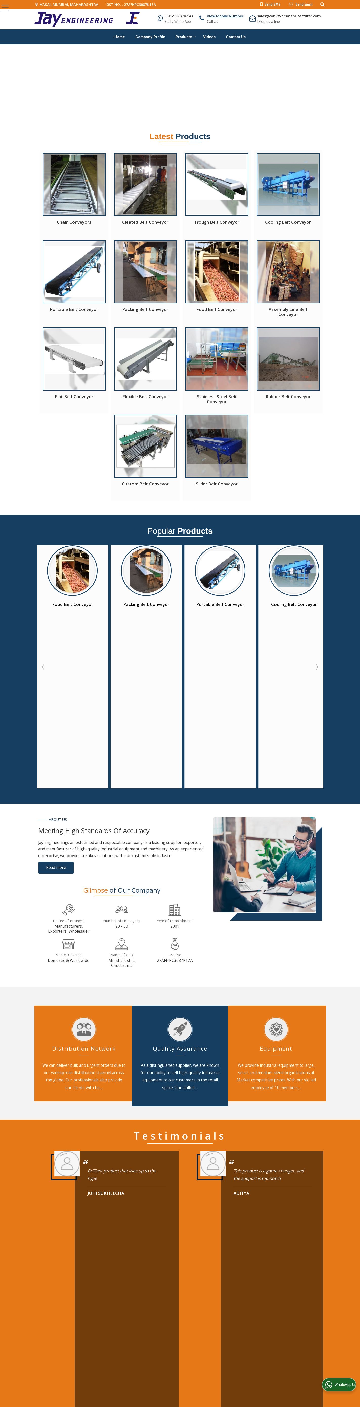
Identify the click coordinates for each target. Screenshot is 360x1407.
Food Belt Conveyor (216, 309)
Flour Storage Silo (287, 1272)
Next (317, 581)
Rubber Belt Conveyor (288, 396)
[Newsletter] (216, 1220)
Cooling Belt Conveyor (288, 222)
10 (205, 1052)
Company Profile (150, 37)
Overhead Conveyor (237, 1272)
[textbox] (186, 1096)
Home (119, 37)
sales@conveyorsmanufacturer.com (289, 16)
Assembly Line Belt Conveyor (288, 311)
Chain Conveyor (234, 1256)
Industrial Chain (285, 1256)
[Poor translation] (18, 1359)
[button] (225, 16)
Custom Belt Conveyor (145, 484)
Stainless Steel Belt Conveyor (217, 399)
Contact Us (236, 37)
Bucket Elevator (234, 1264)
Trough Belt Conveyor (216, 222)
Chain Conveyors (74, 222)
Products (186, 37)
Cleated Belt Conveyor (145, 222)
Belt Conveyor (232, 1248)
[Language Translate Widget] (196, 1307)
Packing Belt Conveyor (145, 309)
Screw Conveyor (286, 1264)
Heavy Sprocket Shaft (238, 1280)
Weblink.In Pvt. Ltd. (96, 1325)
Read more (56, 695)
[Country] (276, 1111)
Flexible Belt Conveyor (145, 396)
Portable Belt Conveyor (74, 309)
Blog (176, 1248)
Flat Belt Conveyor (74, 396)
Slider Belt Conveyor (217, 484)
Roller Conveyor (286, 1248)
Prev (43, 581)
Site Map (138, 1272)
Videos (209, 37)
